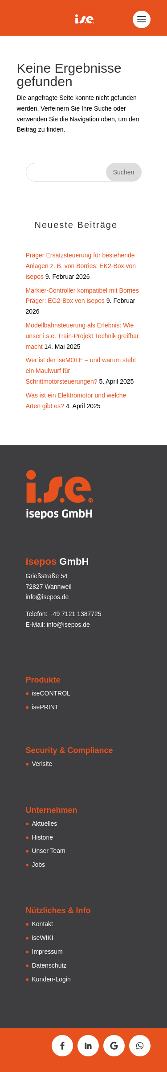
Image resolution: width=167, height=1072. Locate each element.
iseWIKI (42, 937)
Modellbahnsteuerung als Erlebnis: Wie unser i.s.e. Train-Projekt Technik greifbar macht (82, 336)
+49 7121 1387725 (75, 613)
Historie (42, 837)
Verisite (42, 763)
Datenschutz (49, 965)
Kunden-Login (51, 979)
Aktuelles (44, 823)
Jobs (38, 864)
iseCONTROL (51, 693)
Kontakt (42, 923)
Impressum (47, 951)
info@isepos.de (68, 624)
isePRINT (45, 707)
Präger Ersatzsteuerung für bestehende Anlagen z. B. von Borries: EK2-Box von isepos (81, 266)
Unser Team (48, 850)
